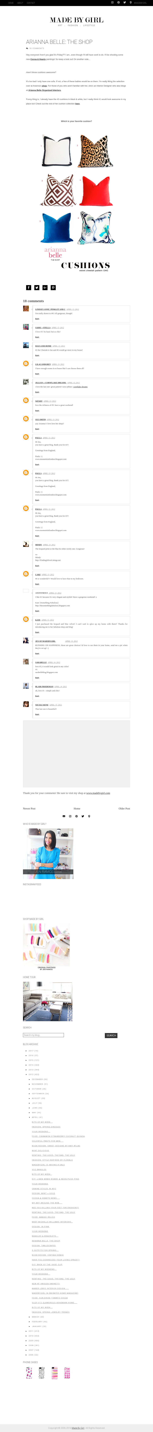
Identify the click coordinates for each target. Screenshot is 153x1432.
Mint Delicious (40, 1151)
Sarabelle (41, 662)
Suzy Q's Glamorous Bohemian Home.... (54, 1303)
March (35, 1317)
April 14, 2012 (54, 662)
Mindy (38, 545)
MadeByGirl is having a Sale (48, 1165)
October (37, 1089)
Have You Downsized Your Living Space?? (56, 1260)
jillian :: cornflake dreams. (50, 383)
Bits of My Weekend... (44, 1269)
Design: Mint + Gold (43, 1193)
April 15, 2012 (55, 705)
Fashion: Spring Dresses (46, 1127)
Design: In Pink (40, 1227)
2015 (31, 1060)
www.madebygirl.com (98, 793)
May (34, 1113)
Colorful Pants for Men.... (47, 1141)
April (35, 1117)
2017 (31, 1051)
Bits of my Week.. (42, 1174)
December (37, 1079)
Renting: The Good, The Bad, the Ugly (53, 1279)
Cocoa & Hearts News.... (46, 1198)
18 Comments (36, 48)
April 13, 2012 (72, 309)
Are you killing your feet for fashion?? (55, 1208)
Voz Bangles (39, 1170)
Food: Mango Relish (43, 1217)
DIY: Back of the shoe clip (47, 1265)
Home (11, 3)
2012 (31, 1075)
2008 (31, 1345)
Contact (31, 3)
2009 (31, 1341)
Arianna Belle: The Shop (46, 1241)
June (34, 1108)
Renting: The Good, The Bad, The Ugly (53, 1155)
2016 (31, 1056)
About (20, 3)
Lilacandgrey (43, 364)
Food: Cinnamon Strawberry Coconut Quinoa (58, 1136)
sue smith (40, 419)
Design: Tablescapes (44, 1246)
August (36, 1098)
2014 (31, 1065)
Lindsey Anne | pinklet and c (50, 309)
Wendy (38, 401)
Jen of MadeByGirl (45, 641)
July (34, 1103)
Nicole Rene (41, 705)
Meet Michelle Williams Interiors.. (52, 1222)
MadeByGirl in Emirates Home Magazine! (55, 1293)
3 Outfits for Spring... (45, 1250)
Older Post (124, 808)
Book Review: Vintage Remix (48, 1255)
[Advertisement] (46, 1403)
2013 (31, 1070)
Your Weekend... (41, 1132)
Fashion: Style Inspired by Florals (52, 1160)
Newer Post (29, 808)
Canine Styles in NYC (44, 1189)
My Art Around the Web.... (47, 1203)
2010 (31, 1336)
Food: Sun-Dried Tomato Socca (50, 1298)
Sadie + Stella (43, 328)
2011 (31, 1331)
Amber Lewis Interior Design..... (50, 1288)
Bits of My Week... (42, 1122)
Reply (37, 319)
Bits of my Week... (42, 1307)
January (37, 1326)
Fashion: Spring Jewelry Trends (51, 1312)
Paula (38, 438)
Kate (37, 620)
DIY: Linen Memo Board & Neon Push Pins (55, 1179)
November (37, 1084)
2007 (31, 1350)
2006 (31, 1355)
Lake (38, 575)
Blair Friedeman (44, 686)
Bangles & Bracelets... (45, 1236)
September (38, 1094)
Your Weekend (40, 1184)
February (37, 1322)
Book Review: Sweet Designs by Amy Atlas (56, 1146)
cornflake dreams (80, 387)
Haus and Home (43, 346)
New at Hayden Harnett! (46, 1284)
